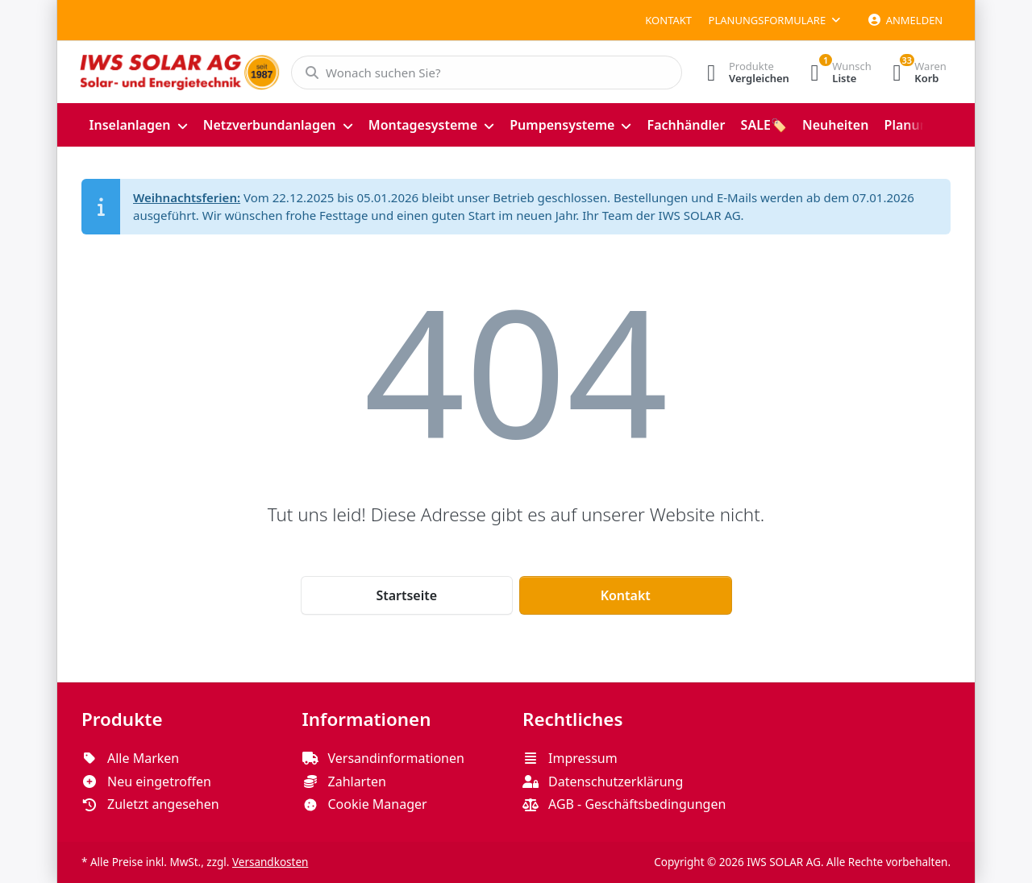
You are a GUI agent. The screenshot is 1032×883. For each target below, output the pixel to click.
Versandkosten (270, 862)
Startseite (406, 595)
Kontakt (668, 20)
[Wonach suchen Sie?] (481, 72)
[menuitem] (138, 125)
